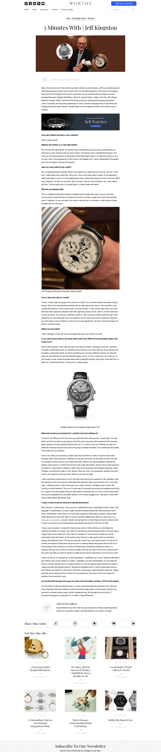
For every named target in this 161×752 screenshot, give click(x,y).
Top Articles (44, 10)
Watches (91, 18)
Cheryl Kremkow (59, 80)
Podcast (55, 10)
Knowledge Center (79, 18)
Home (27, 10)
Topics (34, 10)
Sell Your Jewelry (123, 3)
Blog (68, 18)
